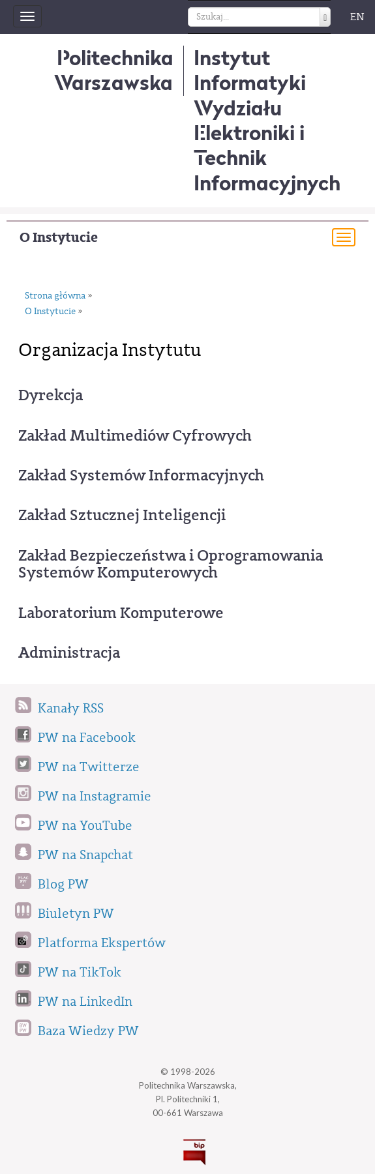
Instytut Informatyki (250, 70)
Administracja (69, 652)
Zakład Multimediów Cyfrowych (135, 435)
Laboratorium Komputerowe (121, 612)
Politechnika (113, 70)
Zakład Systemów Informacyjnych (141, 475)
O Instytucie (59, 237)
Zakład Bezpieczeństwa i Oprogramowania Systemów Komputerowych (170, 564)
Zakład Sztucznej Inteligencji (122, 515)
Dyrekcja (50, 395)
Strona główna (55, 296)
